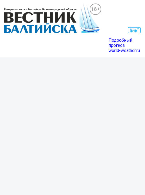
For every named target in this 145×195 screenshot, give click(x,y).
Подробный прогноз (120, 43)
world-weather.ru (124, 50)
